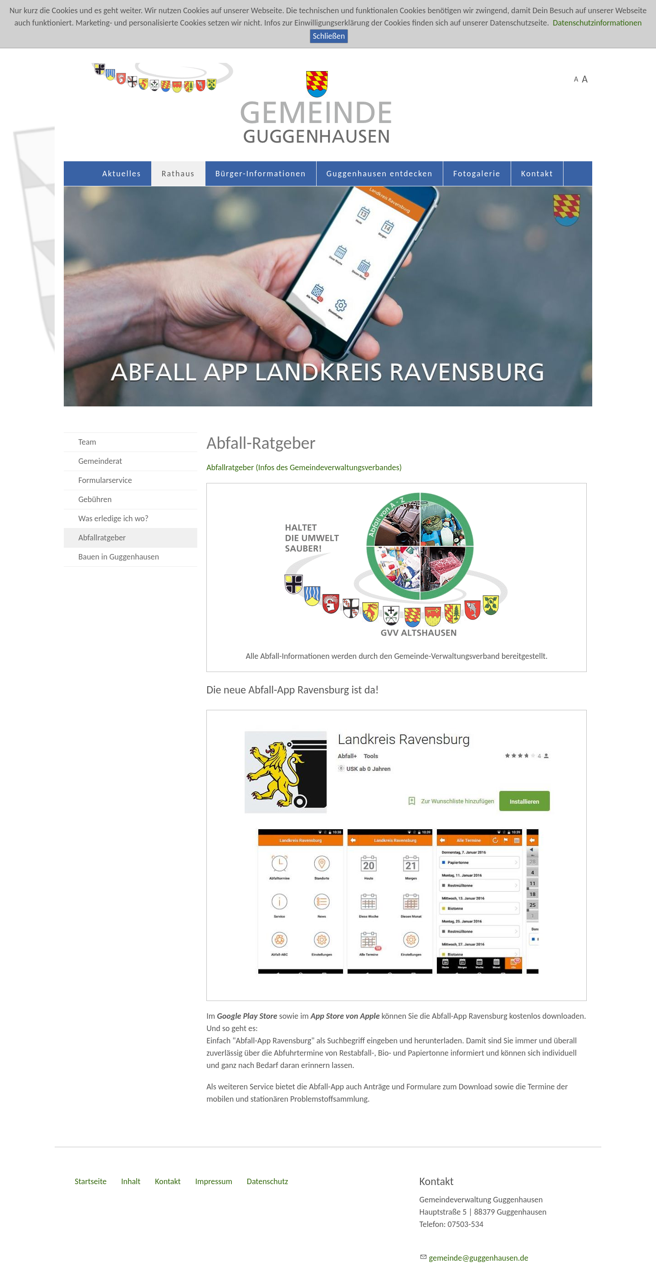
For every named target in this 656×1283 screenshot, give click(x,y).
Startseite (91, 1181)
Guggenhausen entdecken (380, 174)
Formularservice (105, 480)
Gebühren (95, 499)
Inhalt (130, 1181)
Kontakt (537, 174)
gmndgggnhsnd (478, 1258)
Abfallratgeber (102, 538)
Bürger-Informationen (260, 174)
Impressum (213, 1181)
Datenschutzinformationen (597, 23)
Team (87, 442)
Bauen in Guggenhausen (118, 557)
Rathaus (178, 174)
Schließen (329, 36)
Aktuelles (121, 174)
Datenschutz (267, 1181)
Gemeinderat (100, 461)
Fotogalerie (477, 174)
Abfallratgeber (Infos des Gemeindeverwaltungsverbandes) (304, 467)
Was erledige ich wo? (113, 518)
